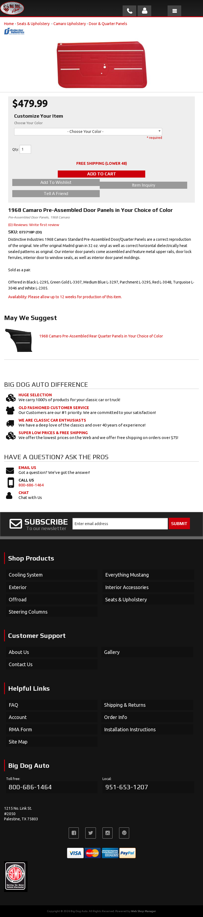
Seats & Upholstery (33, 24)
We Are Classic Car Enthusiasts (52, 420)
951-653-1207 (126, 787)
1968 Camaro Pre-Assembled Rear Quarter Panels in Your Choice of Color (101, 336)
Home (9, 24)
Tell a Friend (56, 193)
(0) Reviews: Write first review (33, 225)
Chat (24, 493)
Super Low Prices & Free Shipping (53, 433)
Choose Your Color (28, 123)
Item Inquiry (143, 185)
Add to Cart (101, 173)
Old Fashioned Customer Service (54, 408)
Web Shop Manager (143, 911)
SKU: (13, 231)
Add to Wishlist (55, 182)
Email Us (27, 468)
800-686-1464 (31, 485)
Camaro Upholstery (69, 24)
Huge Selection (35, 395)
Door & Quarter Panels (108, 24)
